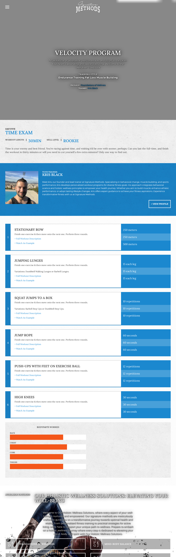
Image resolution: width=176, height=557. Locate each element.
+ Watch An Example (24, 243)
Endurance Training (71, 77)
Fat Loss (90, 77)
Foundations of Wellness (93, 85)
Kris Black (93, 88)
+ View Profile (159, 204)
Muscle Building (107, 77)
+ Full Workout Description (28, 238)
